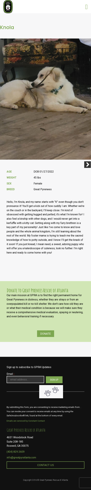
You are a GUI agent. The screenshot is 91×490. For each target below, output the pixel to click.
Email (10, 373)
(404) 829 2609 (15, 451)
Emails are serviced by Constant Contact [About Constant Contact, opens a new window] (26, 421)
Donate (45, 333)
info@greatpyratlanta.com (21, 457)
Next (87, 164)
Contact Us (45, 465)
